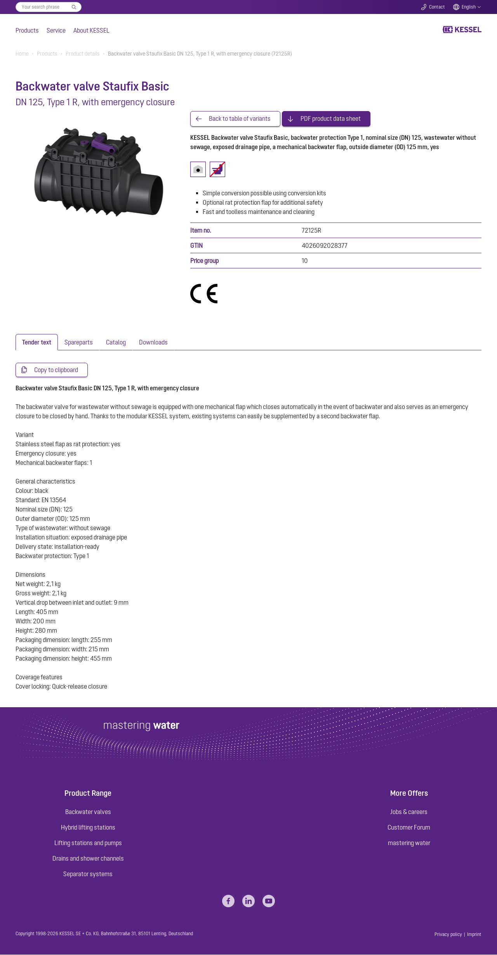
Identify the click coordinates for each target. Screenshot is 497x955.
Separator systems (88, 874)
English (469, 7)
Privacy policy (448, 935)
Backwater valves (88, 812)
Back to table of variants (240, 118)
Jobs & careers (408, 812)
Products (27, 30)
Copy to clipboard (56, 370)
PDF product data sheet (331, 118)
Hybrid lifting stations (88, 827)
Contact (437, 7)
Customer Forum (409, 827)
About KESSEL (91, 30)
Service (56, 30)
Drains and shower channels (88, 858)
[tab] (37, 342)
